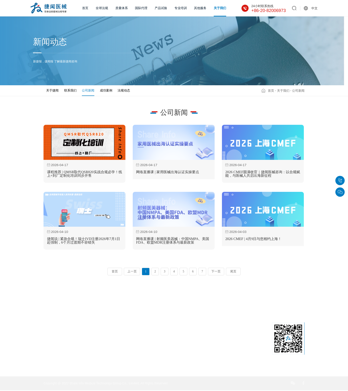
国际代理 (141, 8)
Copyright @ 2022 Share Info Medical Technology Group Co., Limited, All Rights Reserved (106, 384)
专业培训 (180, 8)
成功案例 (106, 90)
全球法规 (102, 8)
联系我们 (70, 90)
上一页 (132, 272)
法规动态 (124, 90)
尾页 (233, 272)
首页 (85, 8)
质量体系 (121, 8)
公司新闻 (88, 90)
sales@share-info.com (219, 361)
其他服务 (200, 8)
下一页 (216, 272)
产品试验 (161, 8)
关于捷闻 (52, 90)
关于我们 (220, 8)
